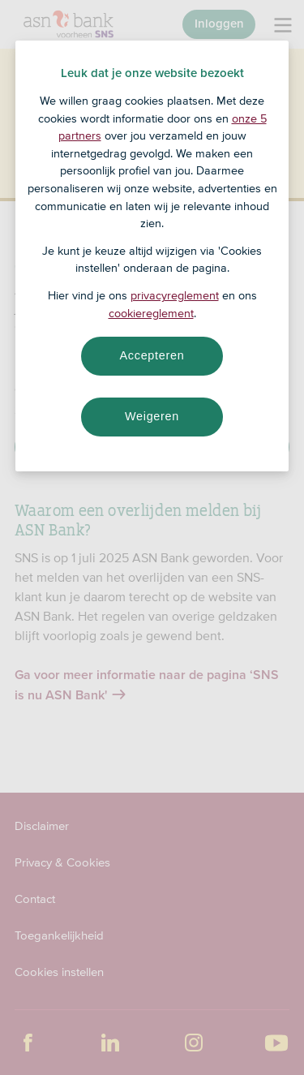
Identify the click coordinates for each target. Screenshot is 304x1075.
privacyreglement (175, 295)
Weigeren (152, 416)
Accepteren (152, 355)
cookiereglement (151, 313)
